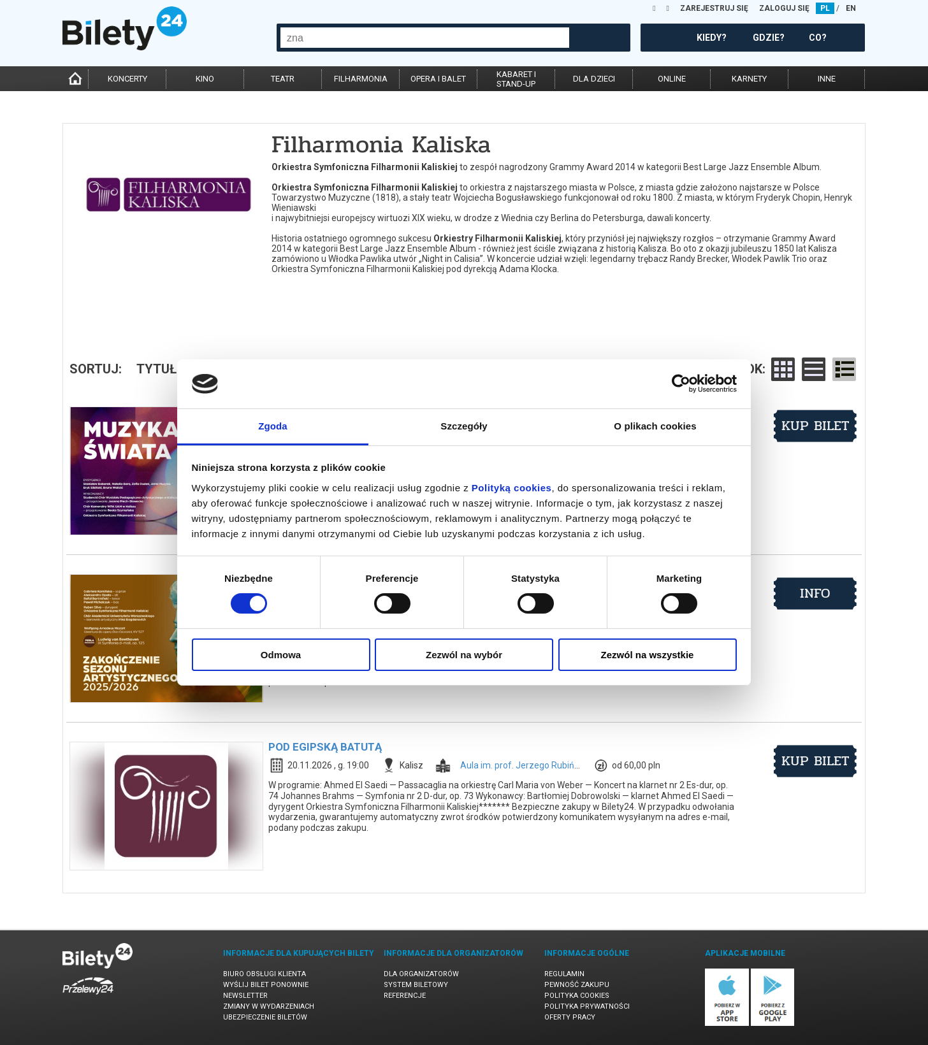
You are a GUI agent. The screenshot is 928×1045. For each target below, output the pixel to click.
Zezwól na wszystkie (647, 654)
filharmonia (361, 78)
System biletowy (416, 985)
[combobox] (425, 38)
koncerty (127, 78)
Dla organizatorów (421, 974)
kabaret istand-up (516, 79)
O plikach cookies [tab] (655, 426)
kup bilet (815, 425)
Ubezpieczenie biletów (265, 1017)
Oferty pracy (569, 1017)
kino (205, 78)
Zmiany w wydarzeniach (268, 1006)
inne (827, 78)
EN (851, 8)
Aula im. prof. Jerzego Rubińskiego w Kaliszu (550, 765)
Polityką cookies (512, 487)
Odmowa (281, 654)
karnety (749, 78)
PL (825, 8)
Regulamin (564, 974)
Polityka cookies (576, 995)
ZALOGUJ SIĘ (784, 8)
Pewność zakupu (576, 985)
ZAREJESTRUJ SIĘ (714, 8)
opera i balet (438, 78)
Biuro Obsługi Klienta (264, 974)
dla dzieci (594, 78)
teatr (282, 78)
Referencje (405, 995)
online (672, 78)
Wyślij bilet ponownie (265, 985)
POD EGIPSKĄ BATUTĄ (325, 746)
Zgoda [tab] (272, 426)
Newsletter (245, 995)
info (815, 593)
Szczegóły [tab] (463, 426)
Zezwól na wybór (464, 654)
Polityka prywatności (587, 1006)
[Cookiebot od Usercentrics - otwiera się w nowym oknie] (681, 383)
